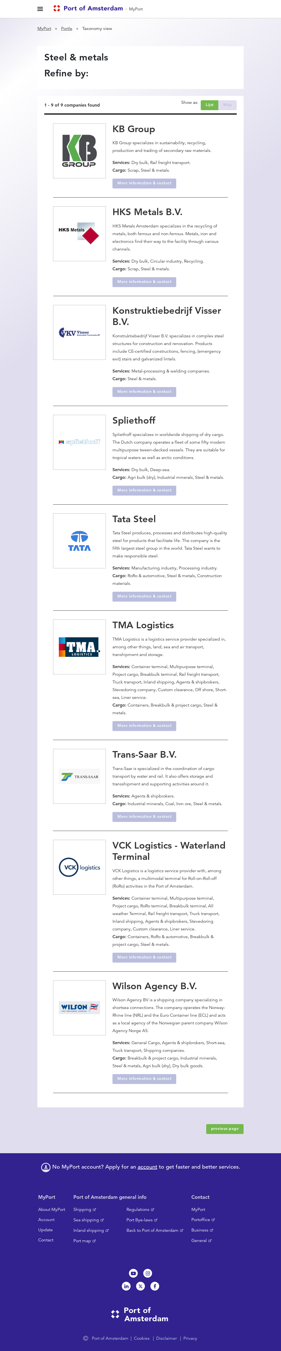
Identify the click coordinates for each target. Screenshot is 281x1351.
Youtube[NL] (133, 1273)
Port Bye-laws (139, 1220)
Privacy (190, 1338)
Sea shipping (86, 1220)
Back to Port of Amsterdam (152, 1230)
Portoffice (200, 1219)
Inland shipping (88, 1230)
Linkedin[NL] (126, 1286)
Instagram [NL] (147, 1273)
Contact (45, 1240)
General (199, 1240)
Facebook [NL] (154, 1286)
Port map (82, 1241)
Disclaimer (166, 1338)
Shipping (82, 1209)
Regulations (137, 1209)
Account (46, 1219)
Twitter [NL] (140, 1286)
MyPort (136, 9)
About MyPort (51, 1209)
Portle (66, 28)
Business (199, 1230)
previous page (225, 1128)
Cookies (142, 1338)
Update (45, 1230)
